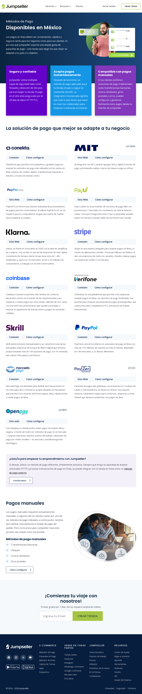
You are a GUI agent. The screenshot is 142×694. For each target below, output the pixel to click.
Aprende (118, 660)
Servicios (51, 9)
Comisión (14, 157)
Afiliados (93, 664)
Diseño (117, 672)
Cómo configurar (35, 157)
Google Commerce (72, 670)
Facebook (68, 659)
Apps (41, 668)
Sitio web (14, 421)
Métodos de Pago (47, 652)
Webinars (118, 668)
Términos (132, 688)
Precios (79, 6)
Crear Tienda (131, 6)
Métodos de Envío (47, 660)
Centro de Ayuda (121, 652)
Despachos (44, 672)
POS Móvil (68, 678)
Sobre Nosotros (96, 652)
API (115, 676)
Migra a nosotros (122, 656)
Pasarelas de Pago (47, 656)
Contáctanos (19, 480)
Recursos (65, 9)
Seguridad (120, 688)
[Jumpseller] (19, 646)
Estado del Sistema (122, 680)
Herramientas (120, 664)
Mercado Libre (70, 674)
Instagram (68, 662)
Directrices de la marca (99, 668)
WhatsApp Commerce (74, 666)
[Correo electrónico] (56, 616)
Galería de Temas (47, 664)
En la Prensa (94, 672)
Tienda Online (70, 654)
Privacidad (109, 688)
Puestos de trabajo (97, 656)
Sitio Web (83, 157)
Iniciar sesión (109, 6)
